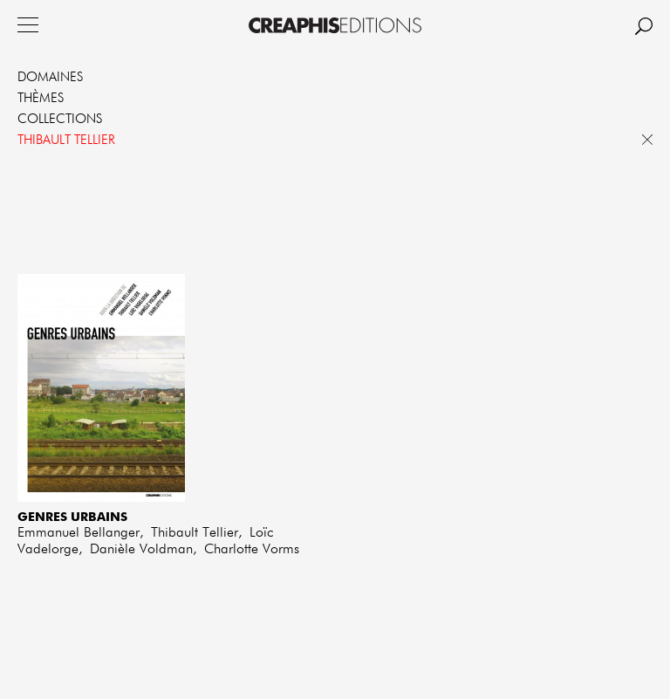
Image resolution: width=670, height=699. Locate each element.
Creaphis (335, 25)
